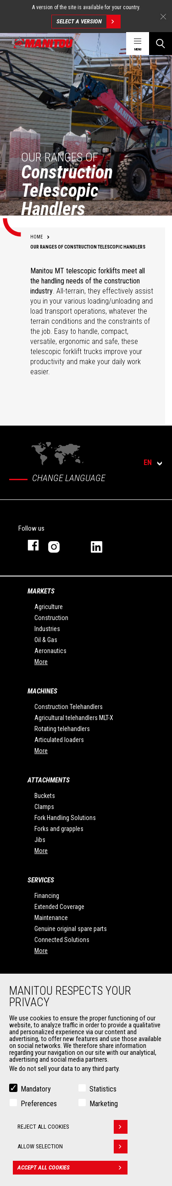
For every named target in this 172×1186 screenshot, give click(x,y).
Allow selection (72, 1146)
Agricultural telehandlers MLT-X (73, 717)
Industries (47, 628)
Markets (41, 591)
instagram (60, 545)
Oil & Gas (45, 639)
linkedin (103, 545)
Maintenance (51, 917)
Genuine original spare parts (70, 928)
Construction (51, 617)
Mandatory (36, 1089)
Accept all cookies (72, 1168)
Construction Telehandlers (68, 706)
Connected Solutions (61, 939)
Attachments (49, 780)
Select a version (88, 21)
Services (41, 880)
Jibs (39, 839)
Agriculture (48, 606)
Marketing (103, 1103)
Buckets (44, 795)
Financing (46, 895)
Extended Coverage (59, 906)
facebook (28, 545)
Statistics (103, 1089)
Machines (42, 691)
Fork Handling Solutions (65, 817)
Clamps (44, 806)
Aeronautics (50, 650)
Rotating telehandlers (62, 728)
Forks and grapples (58, 828)
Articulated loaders (59, 739)
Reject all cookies (72, 1127)
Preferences (39, 1103)
